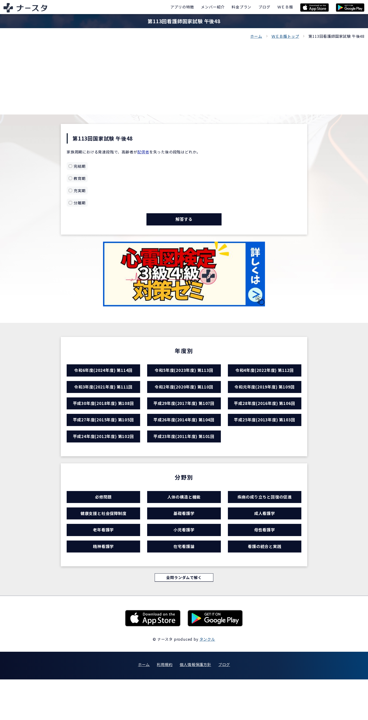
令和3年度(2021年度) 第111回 (103, 396)
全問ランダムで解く (184, 617)
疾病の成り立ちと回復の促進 (264, 522)
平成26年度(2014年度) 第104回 (184, 437)
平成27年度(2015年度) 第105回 (103, 437)
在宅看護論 (184, 583)
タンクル (207, 679)
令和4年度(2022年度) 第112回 (264, 376)
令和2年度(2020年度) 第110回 (184, 396)
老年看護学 (103, 563)
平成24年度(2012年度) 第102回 (103, 458)
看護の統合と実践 (264, 583)
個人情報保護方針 (195, 705)
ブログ (224, 705)
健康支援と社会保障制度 (103, 543)
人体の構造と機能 (184, 522)
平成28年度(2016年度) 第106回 (264, 417)
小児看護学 (184, 563)
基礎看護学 (184, 543)
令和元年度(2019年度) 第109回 (264, 396)
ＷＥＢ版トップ (285, 36)
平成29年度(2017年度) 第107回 (184, 417)
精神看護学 (103, 583)
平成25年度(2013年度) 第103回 (264, 437)
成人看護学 (264, 543)
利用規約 (164, 705)
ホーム (256, 36)
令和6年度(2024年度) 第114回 (103, 376)
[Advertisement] (184, 74)
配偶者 (143, 152)
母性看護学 (264, 563)
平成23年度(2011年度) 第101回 (184, 458)
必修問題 (103, 522)
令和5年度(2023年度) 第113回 (184, 376)
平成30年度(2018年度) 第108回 (103, 417)
